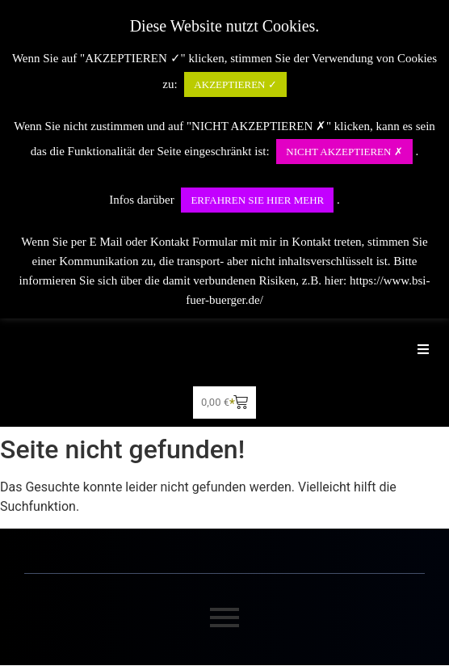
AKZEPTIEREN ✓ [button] (235, 84)
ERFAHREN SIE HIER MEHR (257, 200)
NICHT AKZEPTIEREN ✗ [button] (344, 151)
